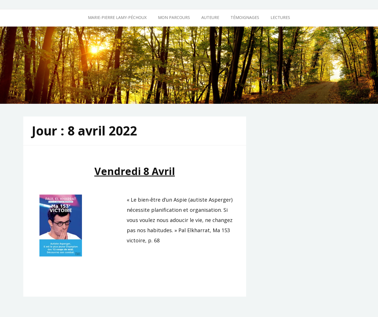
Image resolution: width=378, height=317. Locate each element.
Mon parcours (174, 17)
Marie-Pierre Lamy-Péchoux (117, 17)
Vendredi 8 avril (134, 171)
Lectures (280, 17)
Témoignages (245, 17)
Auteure (210, 17)
